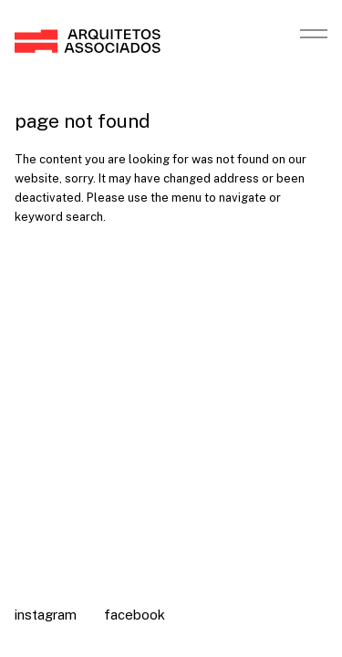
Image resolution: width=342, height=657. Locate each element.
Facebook (134, 614)
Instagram (46, 614)
